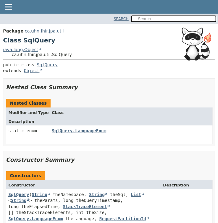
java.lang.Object (20, 49)
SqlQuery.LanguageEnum (79, 130)
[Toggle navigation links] (8, 7)
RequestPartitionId (122, 218)
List (136, 194)
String (39, 194)
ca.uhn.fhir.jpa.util (44, 30)
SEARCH (121, 19)
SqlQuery (47, 64)
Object (31, 70)
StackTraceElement (85, 206)
